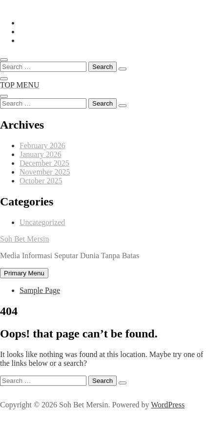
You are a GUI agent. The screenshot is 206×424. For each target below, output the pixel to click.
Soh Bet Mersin (24, 239)
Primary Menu (24, 273)
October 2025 (41, 181)
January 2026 (41, 154)
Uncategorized (42, 222)
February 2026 (42, 145)
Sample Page (40, 290)
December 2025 (44, 163)
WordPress (168, 405)
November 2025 (45, 172)
